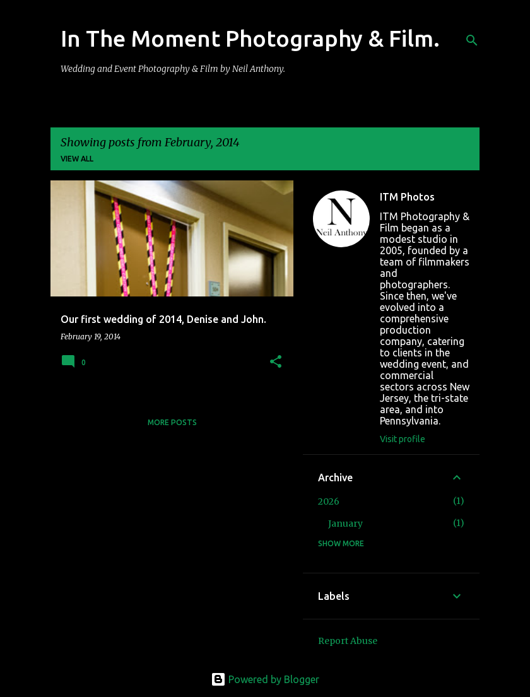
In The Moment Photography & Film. (250, 38)
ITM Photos (407, 196)
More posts (172, 422)
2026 (328, 501)
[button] (275, 362)
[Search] (472, 40)
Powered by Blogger (265, 679)
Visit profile (402, 439)
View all (77, 159)
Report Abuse (347, 641)
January (345, 523)
